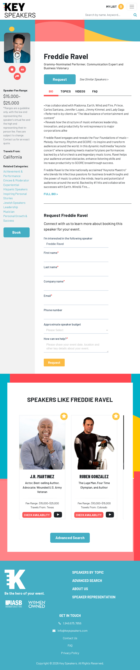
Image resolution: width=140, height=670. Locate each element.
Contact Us (70, 638)
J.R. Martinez (42, 476)
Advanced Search (70, 537)
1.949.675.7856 (72, 623)
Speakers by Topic (88, 572)
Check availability (37, 515)
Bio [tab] (51, 91)
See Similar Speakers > (94, 79)
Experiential (11, 185)
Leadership (10, 207)
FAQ (70, 645)
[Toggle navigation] (132, 6)
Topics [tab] (65, 91)
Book (16, 232)
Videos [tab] (80, 91)
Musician (8, 211)
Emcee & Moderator (16, 180)
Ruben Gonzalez (94, 476)
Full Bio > (51, 194)
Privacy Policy (70, 653)
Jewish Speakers (14, 202)
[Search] (107, 14)
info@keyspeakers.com (73, 630)
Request (60, 79)
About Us (80, 589)
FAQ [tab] (94, 91)
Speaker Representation (93, 597)
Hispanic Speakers (15, 189)
